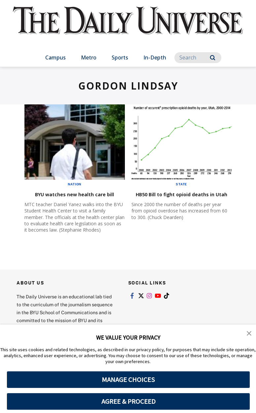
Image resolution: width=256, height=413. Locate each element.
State (181, 184)
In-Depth (154, 57)
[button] (249, 334)
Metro (88, 57)
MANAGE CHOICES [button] (128, 379)
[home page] (128, 27)
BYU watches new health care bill (73, 197)
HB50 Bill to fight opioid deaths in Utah (170, 197)
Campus (55, 57)
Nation (74, 184)
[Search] (198, 57)
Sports (120, 57)
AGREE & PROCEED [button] (128, 401)
